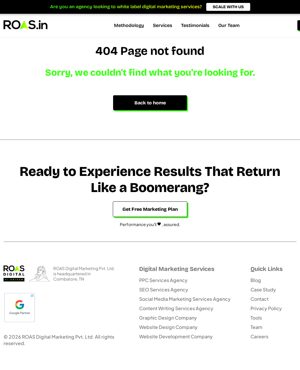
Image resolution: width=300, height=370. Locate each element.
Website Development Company (176, 336)
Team (256, 327)
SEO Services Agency (163, 289)
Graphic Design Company (168, 318)
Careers (259, 336)
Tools (256, 318)
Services (162, 25)
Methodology (129, 25)
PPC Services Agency (163, 280)
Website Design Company (168, 327)
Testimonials (195, 25)
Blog (255, 280)
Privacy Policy (266, 308)
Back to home (150, 103)
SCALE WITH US (228, 6)
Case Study (263, 289)
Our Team (229, 25)
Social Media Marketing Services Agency (185, 299)
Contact (259, 299)
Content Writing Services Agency (176, 308)
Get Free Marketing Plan (150, 209)
